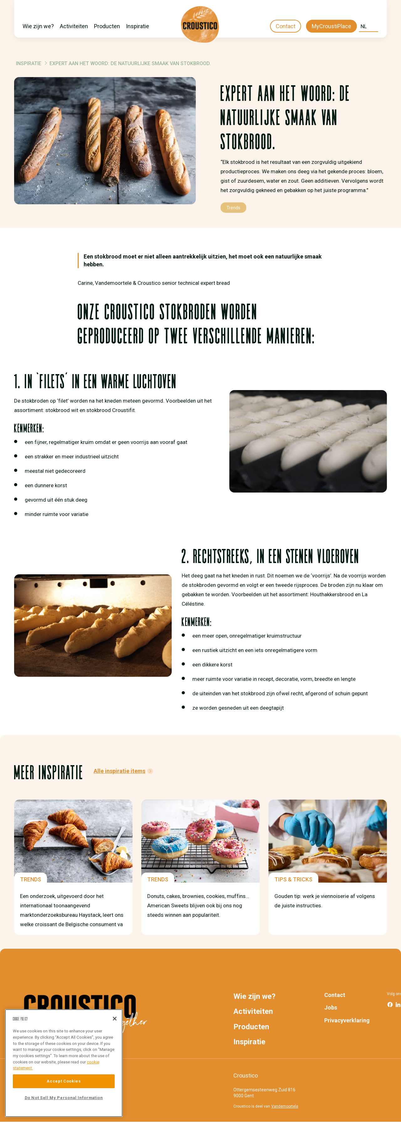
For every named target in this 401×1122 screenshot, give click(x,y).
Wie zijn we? (38, 26)
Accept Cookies (64, 1081)
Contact (285, 26)
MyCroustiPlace (331, 26)
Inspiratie (137, 26)
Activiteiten (74, 26)
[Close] (115, 1018)
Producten (107, 26)
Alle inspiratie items (119, 771)
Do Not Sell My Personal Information (64, 1097)
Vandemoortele (284, 1106)
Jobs (330, 1007)
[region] (63, 1063)
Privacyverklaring (347, 1020)
